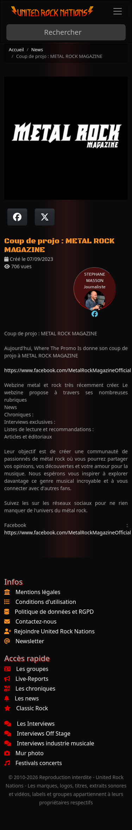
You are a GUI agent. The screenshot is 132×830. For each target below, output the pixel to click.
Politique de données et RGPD (54, 611)
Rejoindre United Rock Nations (54, 631)
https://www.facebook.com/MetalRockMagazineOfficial (67, 370)
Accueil (16, 49)
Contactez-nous (36, 621)
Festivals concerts (33, 763)
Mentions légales (38, 592)
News (37, 49)
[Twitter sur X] (44, 217)
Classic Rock (26, 708)
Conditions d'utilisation (45, 602)
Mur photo (24, 753)
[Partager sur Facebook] (17, 217)
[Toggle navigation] (117, 11)
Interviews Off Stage (37, 733)
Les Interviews (29, 723)
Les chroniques (29, 688)
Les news (21, 698)
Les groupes (26, 669)
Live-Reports (26, 679)
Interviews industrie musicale (49, 743)
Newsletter (29, 641)
